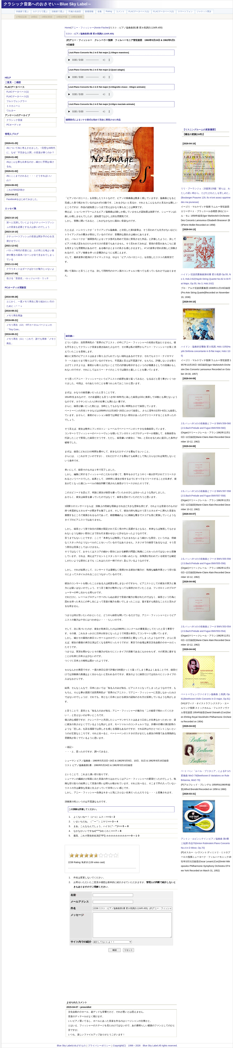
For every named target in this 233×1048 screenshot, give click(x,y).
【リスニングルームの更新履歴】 (200, 129)
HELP (8, 77)
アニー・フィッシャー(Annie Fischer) (90, 27)
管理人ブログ (11, 134)
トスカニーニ (13, 106)
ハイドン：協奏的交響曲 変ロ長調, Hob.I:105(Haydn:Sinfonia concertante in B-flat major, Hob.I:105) (205, 351)
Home (68, 27)
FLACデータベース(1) (17, 91)
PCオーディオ (13, 124)
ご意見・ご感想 (13, 82)
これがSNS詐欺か (15, 189)
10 (115, 855)
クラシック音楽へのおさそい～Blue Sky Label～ (47, 4)
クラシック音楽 (14, 120)
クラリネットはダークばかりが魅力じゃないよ (30, 269)
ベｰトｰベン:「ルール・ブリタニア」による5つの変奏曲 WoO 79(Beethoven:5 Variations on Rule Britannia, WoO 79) (206, 775)
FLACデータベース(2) (17, 96)
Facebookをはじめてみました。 (22, 199)
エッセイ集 (10, 208)
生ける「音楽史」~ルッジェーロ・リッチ (27, 278)
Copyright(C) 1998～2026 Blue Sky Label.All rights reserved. (145, 1045)
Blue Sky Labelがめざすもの (71, 1045)
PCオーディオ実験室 (15, 287)
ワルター (11, 110)
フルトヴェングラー (16, 101)
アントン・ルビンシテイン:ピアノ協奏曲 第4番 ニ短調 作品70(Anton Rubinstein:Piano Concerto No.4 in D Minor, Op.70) (205, 843)
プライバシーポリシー (99, 1045)
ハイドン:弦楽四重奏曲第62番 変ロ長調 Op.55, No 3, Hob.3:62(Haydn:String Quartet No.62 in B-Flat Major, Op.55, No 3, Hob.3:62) (206, 279)
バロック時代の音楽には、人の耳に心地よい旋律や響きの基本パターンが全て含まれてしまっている (30, 255)
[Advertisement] (30, 46)
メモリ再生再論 (14, 315)
